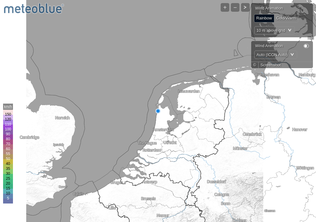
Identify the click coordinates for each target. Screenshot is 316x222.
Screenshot (270, 65)
